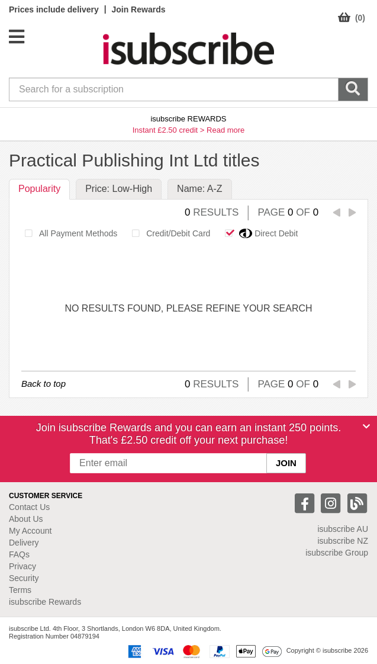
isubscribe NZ (342, 541)
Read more (225, 130)
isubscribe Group (336, 552)
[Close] (366, 426)
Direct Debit (258, 233)
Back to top (43, 383)
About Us (26, 519)
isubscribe (342, 529)
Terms (20, 590)
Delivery (24, 542)
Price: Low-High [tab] (118, 189)
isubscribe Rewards (45, 602)
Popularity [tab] (39, 189)
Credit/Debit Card (167, 233)
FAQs (19, 554)
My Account (30, 530)
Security (24, 578)
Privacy (22, 566)
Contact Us (29, 507)
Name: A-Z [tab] (199, 189)
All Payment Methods (67, 233)
